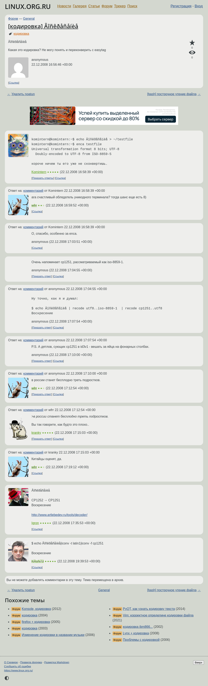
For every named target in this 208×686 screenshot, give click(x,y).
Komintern (38, 172)
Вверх (198, 662)
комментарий (33, 190)
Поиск (132, 6)
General (29, 18)
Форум (107, 6)
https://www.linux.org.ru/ (18, 670)
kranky (36, 432)
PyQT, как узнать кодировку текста (149, 609)
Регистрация (181, 6)
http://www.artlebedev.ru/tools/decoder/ (59, 515)
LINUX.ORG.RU (28, 6)
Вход (199, 6)
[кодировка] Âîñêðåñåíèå (43, 26)
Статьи (94, 6)
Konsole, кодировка (36, 609)
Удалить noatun (23, 94)
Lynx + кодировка (136, 633)
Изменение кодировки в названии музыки (53, 635)
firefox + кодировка (36, 622)
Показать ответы (42, 178)
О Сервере (11, 662)
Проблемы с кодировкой (141, 639)
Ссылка (13, 82)
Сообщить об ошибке (17, 666)
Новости (64, 6)
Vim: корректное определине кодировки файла (158, 615)
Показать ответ (41, 276)
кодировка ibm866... (138, 626)
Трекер (120, 6)
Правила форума (31, 662)
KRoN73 (37, 561)
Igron (35, 523)
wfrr (34, 205)
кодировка (21, 33)
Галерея (80, 6)
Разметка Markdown (56, 662)
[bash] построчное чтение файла (172, 94)
